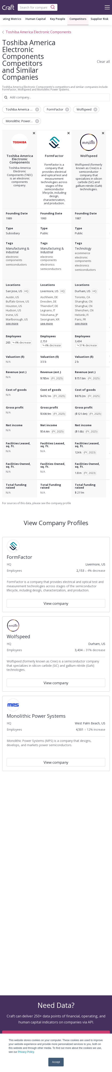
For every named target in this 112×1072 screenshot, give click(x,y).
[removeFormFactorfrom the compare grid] (68, 133)
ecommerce (82, 253)
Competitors (77, 19)
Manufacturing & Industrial (17, 250)
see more (12, 323)
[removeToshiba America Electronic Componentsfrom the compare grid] (34, 133)
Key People (57, 19)
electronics (47, 264)
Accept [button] (56, 1062)
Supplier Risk (99, 19)
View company (56, 603)
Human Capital (35, 19)
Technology (83, 248)
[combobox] (37, 7)
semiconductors (16, 264)
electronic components (14, 258)
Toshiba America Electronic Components (38, 32)
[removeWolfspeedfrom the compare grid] (103, 133)
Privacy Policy (26, 1051)
